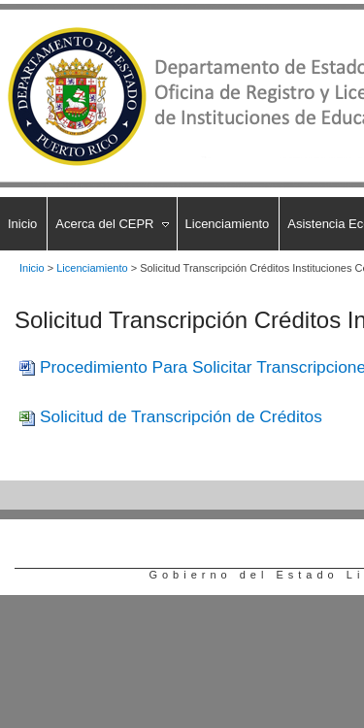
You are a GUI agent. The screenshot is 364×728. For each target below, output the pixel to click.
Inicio (22, 223)
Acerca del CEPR (104, 223)
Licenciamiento (227, 223)
